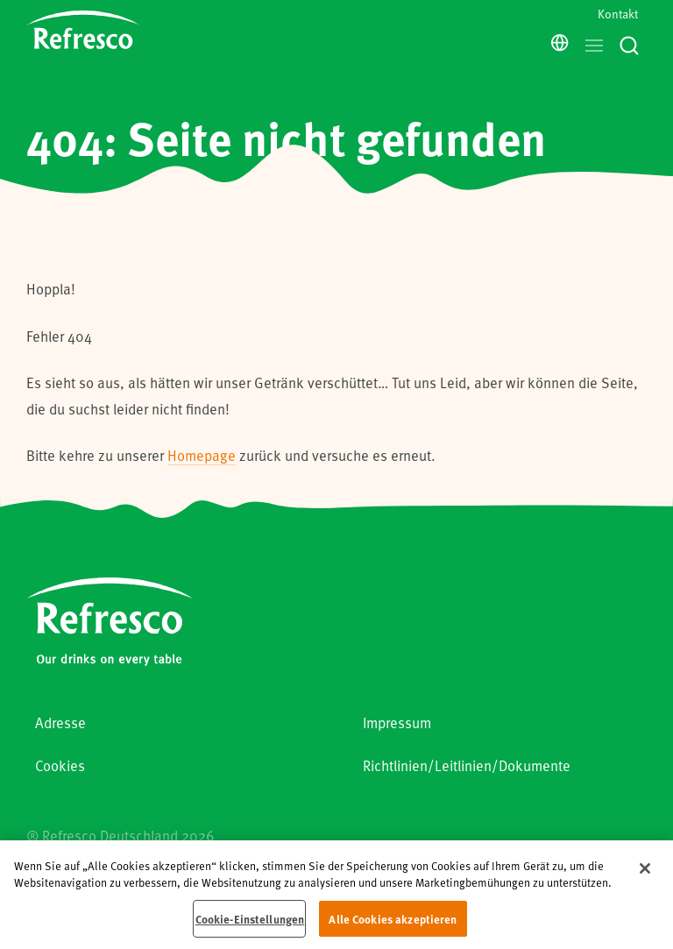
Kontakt (618, 13)
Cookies (60, 765)
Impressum (397, 722)
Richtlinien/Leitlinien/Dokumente (466, 765)
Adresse (60, 722)
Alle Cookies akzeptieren (393, 926)
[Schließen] (645, 876)
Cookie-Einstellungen (250, 926)
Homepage (201, 455)
